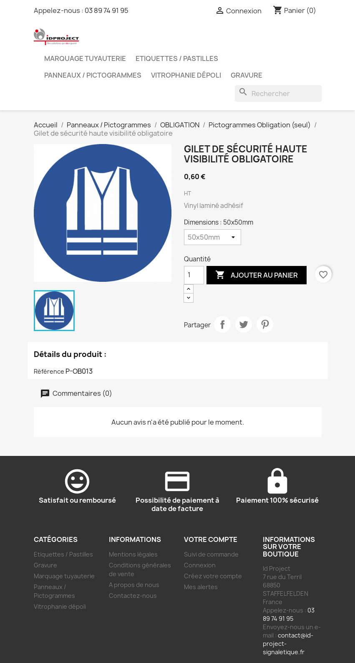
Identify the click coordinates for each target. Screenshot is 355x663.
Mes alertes (201, 587)
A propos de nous (134, 585)
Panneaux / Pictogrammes (92, 75)
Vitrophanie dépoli (186, 75)
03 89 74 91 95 (106, 10)
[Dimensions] (212, 237)
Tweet (243, 324)
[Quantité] (194, 275)
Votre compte (210, 539)
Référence (49, 371)
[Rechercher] (278, 93)
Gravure (246, 75)
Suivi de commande (211, 554)
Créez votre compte (213, 576)
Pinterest (265, 324)
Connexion (200, 565)
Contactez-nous (133, 596)
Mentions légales (133, 554)
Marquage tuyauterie (85, 58)
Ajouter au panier (256, 275)
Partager (222, 324)
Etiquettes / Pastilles (177, 58)
